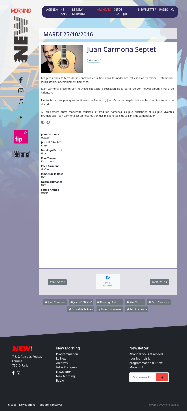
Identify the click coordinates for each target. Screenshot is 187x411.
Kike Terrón (135, 302)
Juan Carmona (55, 302)
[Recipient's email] (143, 377)
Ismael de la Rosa (81, 309)
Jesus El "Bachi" (81, 302)
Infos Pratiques (66, 367)
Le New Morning (79, 12)
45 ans (63, 12)
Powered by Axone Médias (163, 404)
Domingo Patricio (109, 302)
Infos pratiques (121, 12)
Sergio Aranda (137, 309)
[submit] (162, 377)
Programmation (67, 354)
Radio (163, 10)
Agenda (52, 10)
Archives (104, 10)
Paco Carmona (159, 302)
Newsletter (147, 10)
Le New (61, 358)
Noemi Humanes (109, 309)
